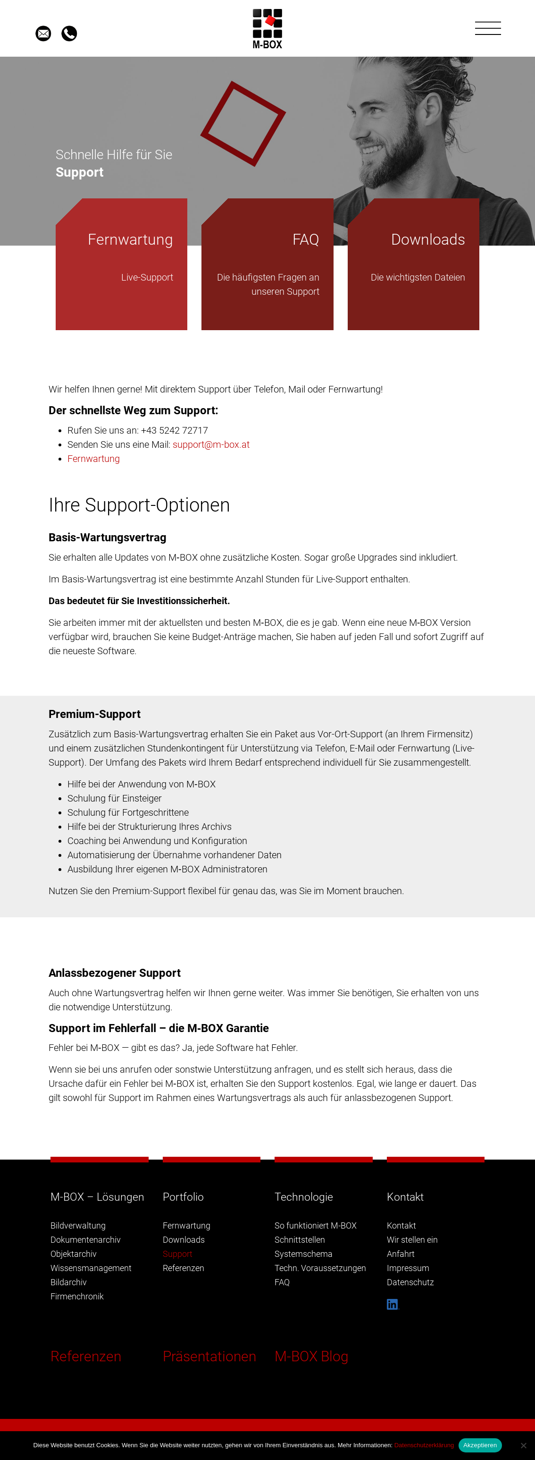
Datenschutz (410, 1282)
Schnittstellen (300, 1240)
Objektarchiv (73, 1254)
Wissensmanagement (91, 1268)
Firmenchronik (77, 1296)
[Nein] (523, 1445)
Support (177, 1254)
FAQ (282, 1282)
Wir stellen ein (412, 1240)
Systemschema (304, 1254)
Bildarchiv (68, 1282)
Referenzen (85, 1356)
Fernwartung (93, 458)
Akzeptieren (480, 1445)
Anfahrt (401, 1254)
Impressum (408, 1268)
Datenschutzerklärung (424, 1445)
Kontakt (401, 1225)
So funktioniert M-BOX (316, 1225)
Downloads (184, 1240)
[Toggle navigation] (488, 28)
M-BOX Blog (312, 1356)
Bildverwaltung (78, 1225)
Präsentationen (209, 1356)
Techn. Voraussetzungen (320, 1268)
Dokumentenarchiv (85, 1240)
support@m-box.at (211, 444)
